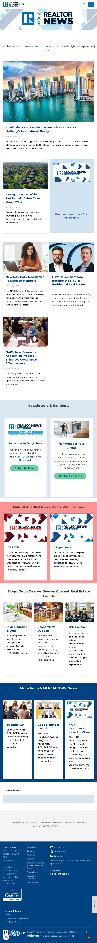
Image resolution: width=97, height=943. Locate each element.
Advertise (31, 855)
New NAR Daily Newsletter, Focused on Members (23, 279)
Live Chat (58, 856)
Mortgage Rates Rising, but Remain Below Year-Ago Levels (24, 197)
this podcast (71, 217)
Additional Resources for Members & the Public (36, 865)
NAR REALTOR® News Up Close (79, 729)
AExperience (63, 548)
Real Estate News (12, 922)
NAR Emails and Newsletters (17, 918)
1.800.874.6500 (60, 852)
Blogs (7, 915)
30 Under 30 (15, 725)
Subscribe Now (24, 469)
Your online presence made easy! (57, 936)
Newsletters (32, 847)
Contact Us (59, 847)
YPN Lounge (77, 627)
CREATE (13, 548)
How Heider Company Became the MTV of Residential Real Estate (68, 279)
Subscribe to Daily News (25, 444)
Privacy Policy (33, 872)
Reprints (30, 859)
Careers (30, 851)
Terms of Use (32, 882)
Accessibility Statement (32, 877)
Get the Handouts (70, 477)
